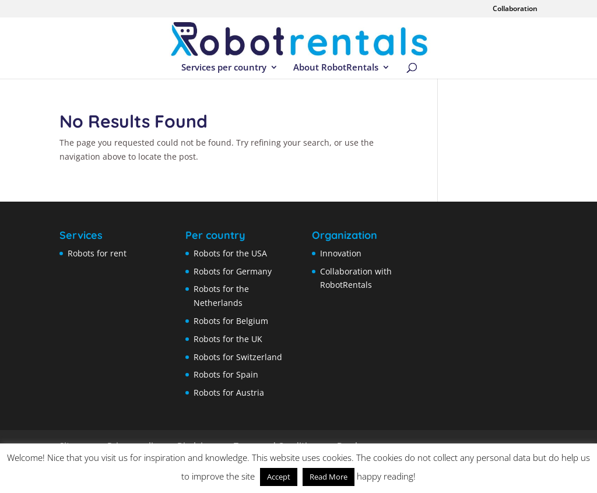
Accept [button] (278, 476)
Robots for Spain (226, 374)
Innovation (340, 253)
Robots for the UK (228, 338)
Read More (328, 476)
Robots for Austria (229, 392)
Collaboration (515, 9)
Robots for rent (97, 253)
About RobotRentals (335, 68)
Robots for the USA (230, 253)
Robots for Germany (233, 271)
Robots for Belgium (231, 320)
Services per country (223, 68)
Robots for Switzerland (238, 356)
